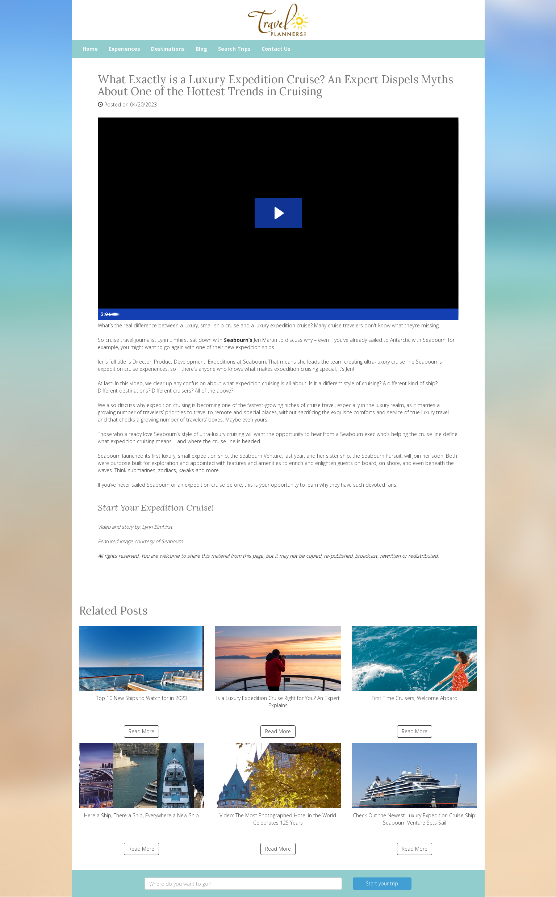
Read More (141, 731)
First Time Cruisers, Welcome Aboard (414, 663)
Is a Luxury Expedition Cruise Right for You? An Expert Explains (278, 667)
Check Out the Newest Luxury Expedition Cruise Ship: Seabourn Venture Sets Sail (414, 784)
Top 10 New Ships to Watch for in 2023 (142, 663)
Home (90, 48)
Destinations (168, 48)
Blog (201, 48)
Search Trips (234, 48)
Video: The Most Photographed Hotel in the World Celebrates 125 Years (278, 784)
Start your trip (382, 883)
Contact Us (276, 48)
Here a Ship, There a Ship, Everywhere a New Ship (142, 781)
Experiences (124, 48)
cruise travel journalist (130, 339)
